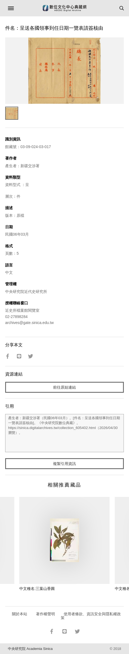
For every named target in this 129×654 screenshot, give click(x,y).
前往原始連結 (64, 387)
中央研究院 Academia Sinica (30, 649)
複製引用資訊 (64, 463)
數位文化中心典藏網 (64, 8)
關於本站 (19, 614)
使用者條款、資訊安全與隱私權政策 (91, 616)
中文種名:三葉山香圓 (37, 588)
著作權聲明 (45, 614)
